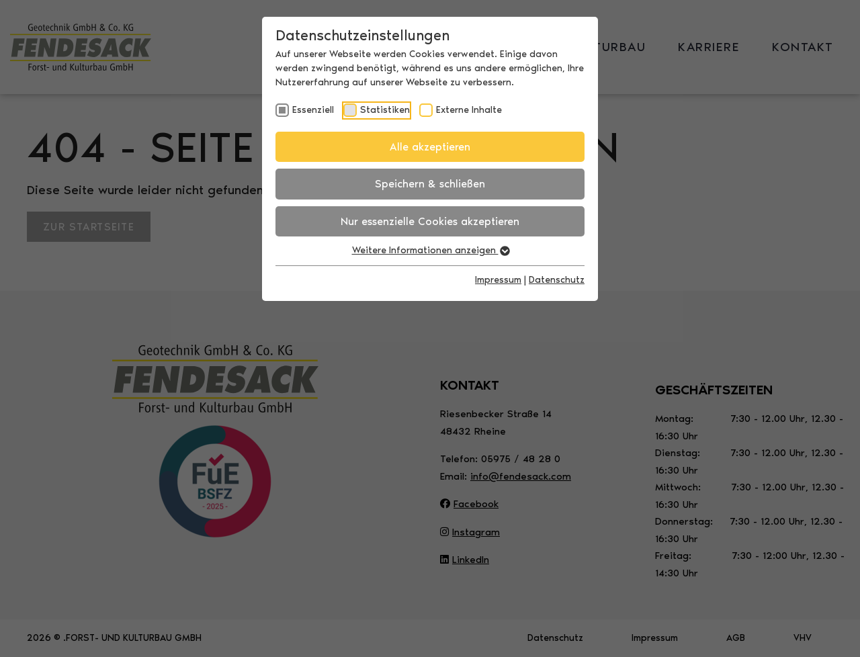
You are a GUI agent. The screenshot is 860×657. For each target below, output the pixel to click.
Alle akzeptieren (430, 146)
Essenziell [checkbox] (313, 110)
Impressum (498, 280)
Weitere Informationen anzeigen (430, 250)
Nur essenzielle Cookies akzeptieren (430, 221)
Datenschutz (557, 280)
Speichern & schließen (430, 183)
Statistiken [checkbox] (385, 110)
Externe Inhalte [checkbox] (469, 110)
